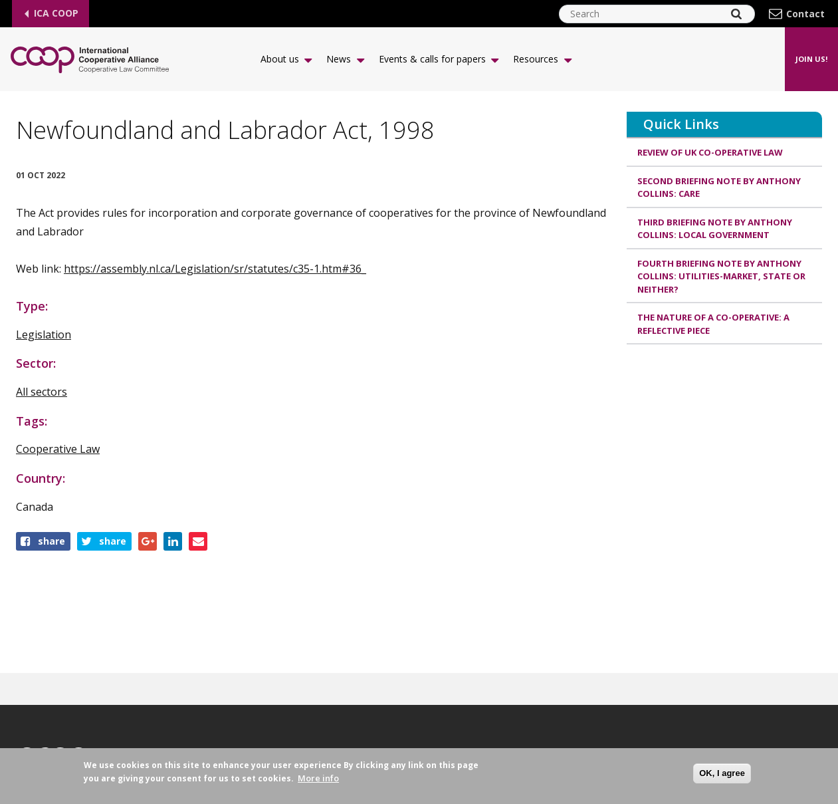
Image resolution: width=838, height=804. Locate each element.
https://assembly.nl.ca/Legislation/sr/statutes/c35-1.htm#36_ (215, 268)
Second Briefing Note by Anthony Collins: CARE (719, 187)
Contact (805, 14)
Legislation (43, 334)
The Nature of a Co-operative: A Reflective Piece (713, 323)
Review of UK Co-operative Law (710, 152)
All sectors (41, 391)
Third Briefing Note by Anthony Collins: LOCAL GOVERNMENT (714, 228)
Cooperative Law (58, 449)
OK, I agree (722, 773)
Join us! (811, 59)
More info (318, 779)
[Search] (736, 14)
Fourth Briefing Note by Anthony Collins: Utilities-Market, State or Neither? (721, 276)
